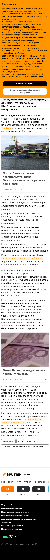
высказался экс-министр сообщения (22, 258)
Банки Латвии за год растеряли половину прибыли (24, 371)
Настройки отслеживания (12, 529)
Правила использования (11, 508)
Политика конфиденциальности (15, 512)
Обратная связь (16, 525)
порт (36, 441)
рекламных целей (31, 43)
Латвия (20, 441)
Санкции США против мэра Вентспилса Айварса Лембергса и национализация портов (26, 446)
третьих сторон (8, 24)
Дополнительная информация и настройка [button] (25, 91)
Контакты (15, 505)
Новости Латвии (8, 441)
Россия (28, 441)
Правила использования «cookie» (15, 515)
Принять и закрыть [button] (25, 83)
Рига (19, 482)
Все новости (7, 482)
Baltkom (6, 128)
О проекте (5, 505)
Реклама (5, 525)
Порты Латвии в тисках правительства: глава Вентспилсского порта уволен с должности (24, 178)
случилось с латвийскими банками (21, 421)
